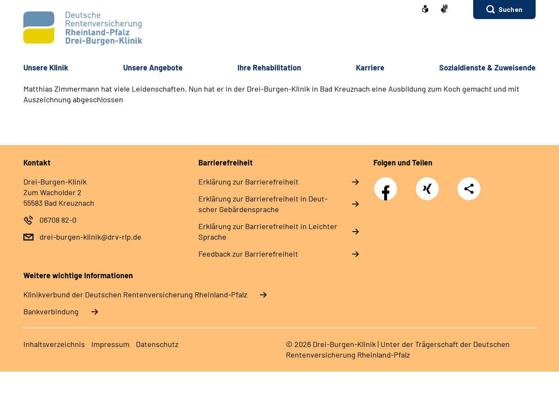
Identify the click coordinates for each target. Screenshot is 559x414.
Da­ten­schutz (157, 344)
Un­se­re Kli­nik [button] (45, 67)
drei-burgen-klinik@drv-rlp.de (90, 236)
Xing (427, 184)
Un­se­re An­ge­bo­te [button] (153, 67)
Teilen (469, 189)
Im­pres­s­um (110, 344)
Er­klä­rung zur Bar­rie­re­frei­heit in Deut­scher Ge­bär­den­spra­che (262, 204)
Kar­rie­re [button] (370, 67)
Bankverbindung (51, 311)
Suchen (510, 9)
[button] (504, 9)
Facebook (388, 184)
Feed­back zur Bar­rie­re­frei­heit (248, 253)
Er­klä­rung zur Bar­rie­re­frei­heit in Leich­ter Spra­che (267, 231)
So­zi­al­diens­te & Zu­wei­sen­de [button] (487, 67)
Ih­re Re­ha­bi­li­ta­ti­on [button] (269, 67)
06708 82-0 (58, 219)
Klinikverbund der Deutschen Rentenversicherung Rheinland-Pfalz (135, 294)
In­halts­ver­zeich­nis (54, 344)
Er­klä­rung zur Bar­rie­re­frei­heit (248, 181)
